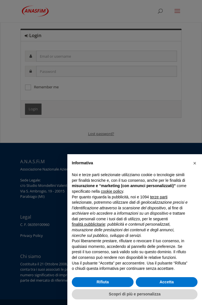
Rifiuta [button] (103, 282)
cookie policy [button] (112, 191)
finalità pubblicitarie (88, 224)
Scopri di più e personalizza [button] (134, 294)
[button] (194, 163)
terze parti (158, 197)
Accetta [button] (167, 282)
